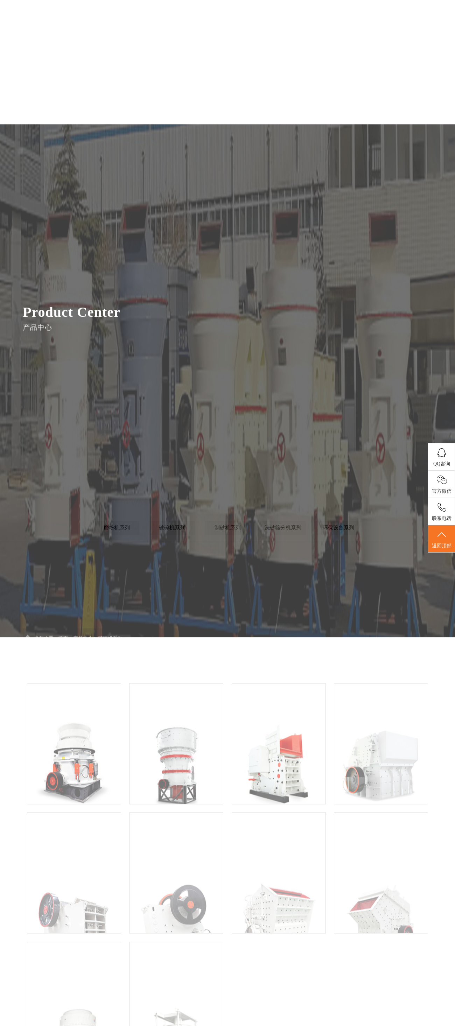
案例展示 (362, 33)
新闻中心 (268, 33)
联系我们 (409, 33)
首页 (174, 33)
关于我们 (221, 33)
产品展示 (315, 33)
